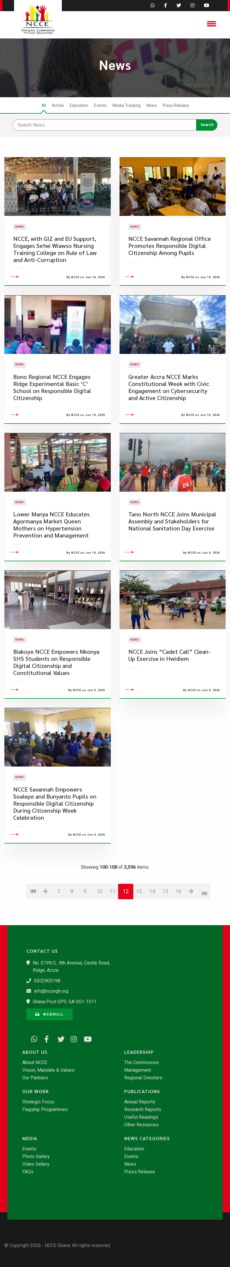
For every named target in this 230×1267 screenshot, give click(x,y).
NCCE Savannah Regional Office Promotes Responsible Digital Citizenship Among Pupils (169, 262)
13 (139, 924)
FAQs (27, 1171)
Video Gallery (36, 1164)
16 (178, 924)
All (43, 105)
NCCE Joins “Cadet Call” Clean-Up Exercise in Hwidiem (169, 688)
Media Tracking (127, 105)
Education (79, 105)
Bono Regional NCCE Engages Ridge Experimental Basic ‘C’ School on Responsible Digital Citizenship (52, 420)
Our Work (35, 1091)
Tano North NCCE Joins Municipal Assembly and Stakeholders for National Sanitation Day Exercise (172, 553)
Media (29, 1138)
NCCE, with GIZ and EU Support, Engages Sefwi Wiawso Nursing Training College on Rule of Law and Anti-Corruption (55, 265)
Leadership (139, 1052)
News (151, 105)
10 (99, 924)
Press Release (176, 105)
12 (126, 924)
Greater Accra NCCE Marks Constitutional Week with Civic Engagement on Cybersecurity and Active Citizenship (168, 420)
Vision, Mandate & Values (48, 1070)
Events (100, 105)
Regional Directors (143, 1078)
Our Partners (35, 1078)
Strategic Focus (38, 1102)
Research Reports (142, 1109)
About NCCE (34, 1062)
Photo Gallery (36, 1156)
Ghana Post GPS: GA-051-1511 (64, 1001)
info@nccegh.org (51, 991)
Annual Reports (139, 1102)
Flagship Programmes (45, 1109)
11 (112, 924)
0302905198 (47, 981)
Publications (142, 1091)
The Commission (141, 1062)
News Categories (147, 1138)
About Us (34, 1052)
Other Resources (141, 1125)
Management (137, 1070)
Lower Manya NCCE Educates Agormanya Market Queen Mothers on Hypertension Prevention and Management (51, 557)
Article (58, 105)
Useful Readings (141, 1117)
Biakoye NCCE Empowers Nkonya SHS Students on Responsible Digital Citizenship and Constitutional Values (56, 695)
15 (165, 924)
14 (152, 924)
